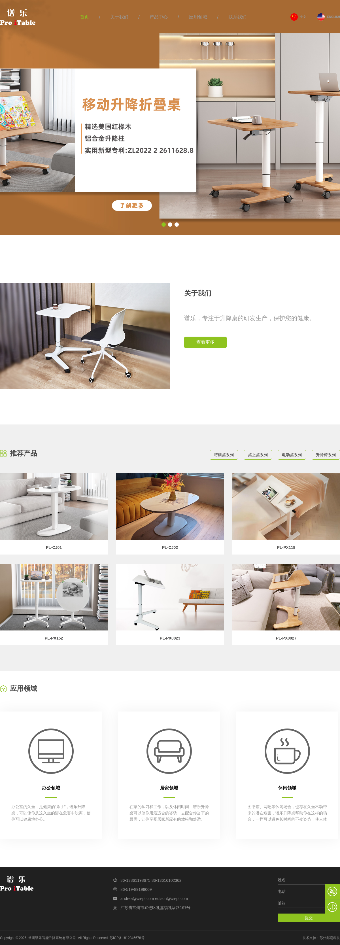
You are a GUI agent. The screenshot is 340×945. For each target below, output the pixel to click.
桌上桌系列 (258, 455)
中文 (303, 16)
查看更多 (205, 342)
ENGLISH (333, 16)
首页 (84, 16)
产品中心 (159, 16)
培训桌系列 (224, 455)
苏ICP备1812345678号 (127, 938)
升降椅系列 (326, 455)
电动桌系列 (292, 455)
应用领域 (198, 16)
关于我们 (119, 16)
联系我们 (237, 16)
